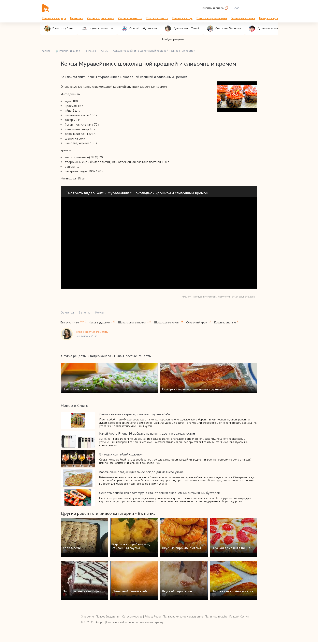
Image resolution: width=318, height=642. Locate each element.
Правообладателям (108, 617)
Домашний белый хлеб (129, 591)
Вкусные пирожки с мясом (181, 548)
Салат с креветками (100, 18)
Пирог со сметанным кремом (84, 591)
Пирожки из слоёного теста (233, 591)
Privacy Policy (152, 617)
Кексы (99, 313)
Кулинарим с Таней (182, 29)
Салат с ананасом (130, 18)
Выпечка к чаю (73, 322)
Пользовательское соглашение (183, 617)
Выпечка (84, 313)
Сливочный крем (198, 322)
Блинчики (76, 18)
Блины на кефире (54, 18)
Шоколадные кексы (168, 322)
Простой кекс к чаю (76, 389)
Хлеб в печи (72, 548)
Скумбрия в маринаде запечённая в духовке (192, 389)
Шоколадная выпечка (134, 322)
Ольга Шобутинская (139, 29)
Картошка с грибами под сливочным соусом (131, 546)
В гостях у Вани (58, 29)
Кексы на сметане (226, 322)
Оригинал (67, 313)
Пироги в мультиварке (212, 18)
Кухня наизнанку (264, 29)
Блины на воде (182, 18)
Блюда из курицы (271, 18)
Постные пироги (157, 18)
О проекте (87, 617)
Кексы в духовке (102, 322)
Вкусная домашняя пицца (231, 548)
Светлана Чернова (224, 29)
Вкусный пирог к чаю (177, 591)
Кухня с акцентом (97, 29)
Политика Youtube (216, 617)
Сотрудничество (132, 617)
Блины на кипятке (243, 18)
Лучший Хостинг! (239, 617)
